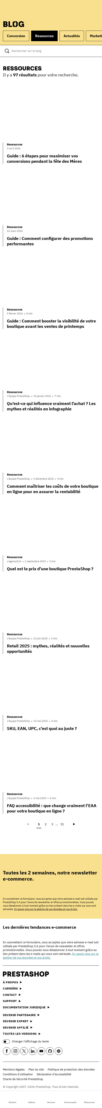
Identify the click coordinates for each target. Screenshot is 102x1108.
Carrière (12, 988)
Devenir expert (17, 1021)
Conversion (16, 36)
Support (12, 1001)
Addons (31, 1099)
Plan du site (36, 1069)
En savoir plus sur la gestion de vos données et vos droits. (46, 909)
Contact (12, 995)
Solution (12, 1099)
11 (62, 824)
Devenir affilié (17, 1027)
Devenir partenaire (21, 1015)
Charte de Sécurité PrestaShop (23, 1079)
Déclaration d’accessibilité (54, 1074)
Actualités (72, 36)
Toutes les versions (22, 1033)
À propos (12, 982)
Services (51, 1099)
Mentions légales (14, 1069)
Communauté (70, 1099)
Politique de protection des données (71, 1069)
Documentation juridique (26, 1007)
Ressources (89, 1099)
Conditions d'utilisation (18, 1074)
